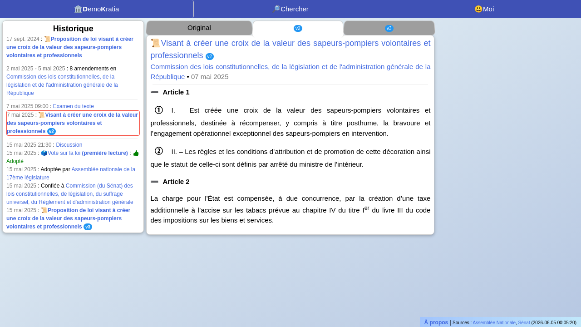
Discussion (69, 145)
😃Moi (484, 9)
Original (199, 27)
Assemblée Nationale (494, 322)
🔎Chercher (290, 9)
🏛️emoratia (96, 9)
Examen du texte (73, 106)
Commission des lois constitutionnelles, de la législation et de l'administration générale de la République (62, 85)
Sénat (524, 322)
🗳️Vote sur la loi (84, 153)
